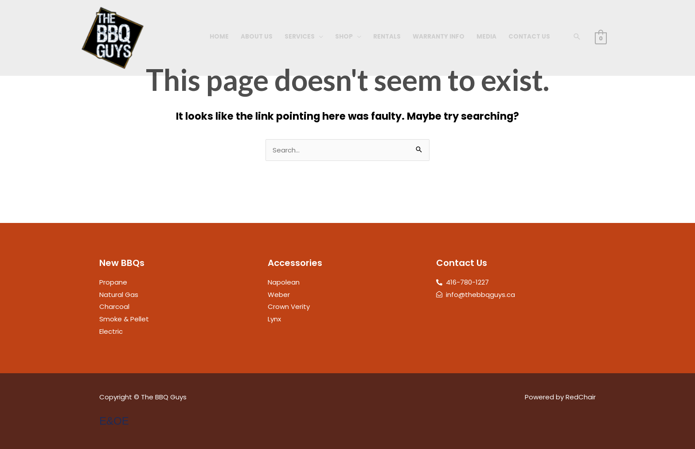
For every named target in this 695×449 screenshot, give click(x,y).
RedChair (581, 397)
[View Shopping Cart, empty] (601, 38)
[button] (577, 36)
